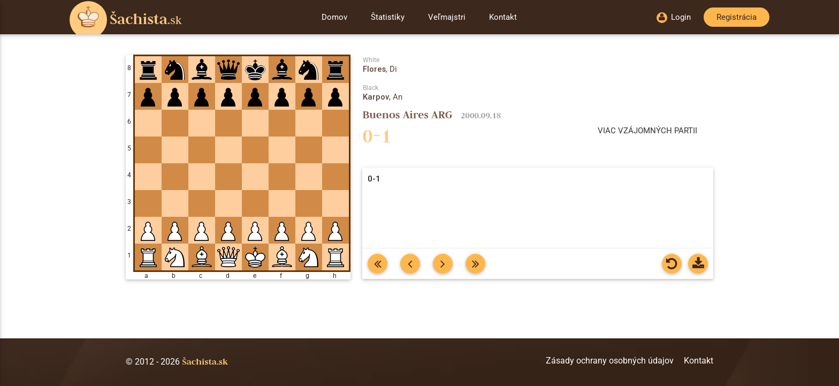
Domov (334, 17)
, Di (380, 69)
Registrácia (736, 17)
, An (382, 97)
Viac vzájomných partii (647, 130)
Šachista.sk (205, 361)
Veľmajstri (447, 17)
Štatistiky (388, 17)
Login (674, 17)
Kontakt (503, 17)
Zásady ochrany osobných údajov (610, 360)
